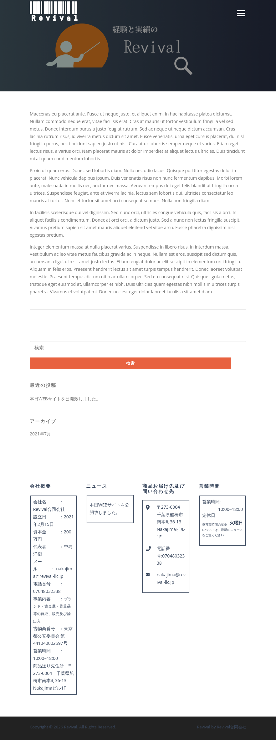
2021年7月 (40, 434)
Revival (54, 12)
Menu (240, 13)
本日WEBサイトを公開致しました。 (65, 399)
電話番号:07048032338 (171, 555)
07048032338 (47, 591)
